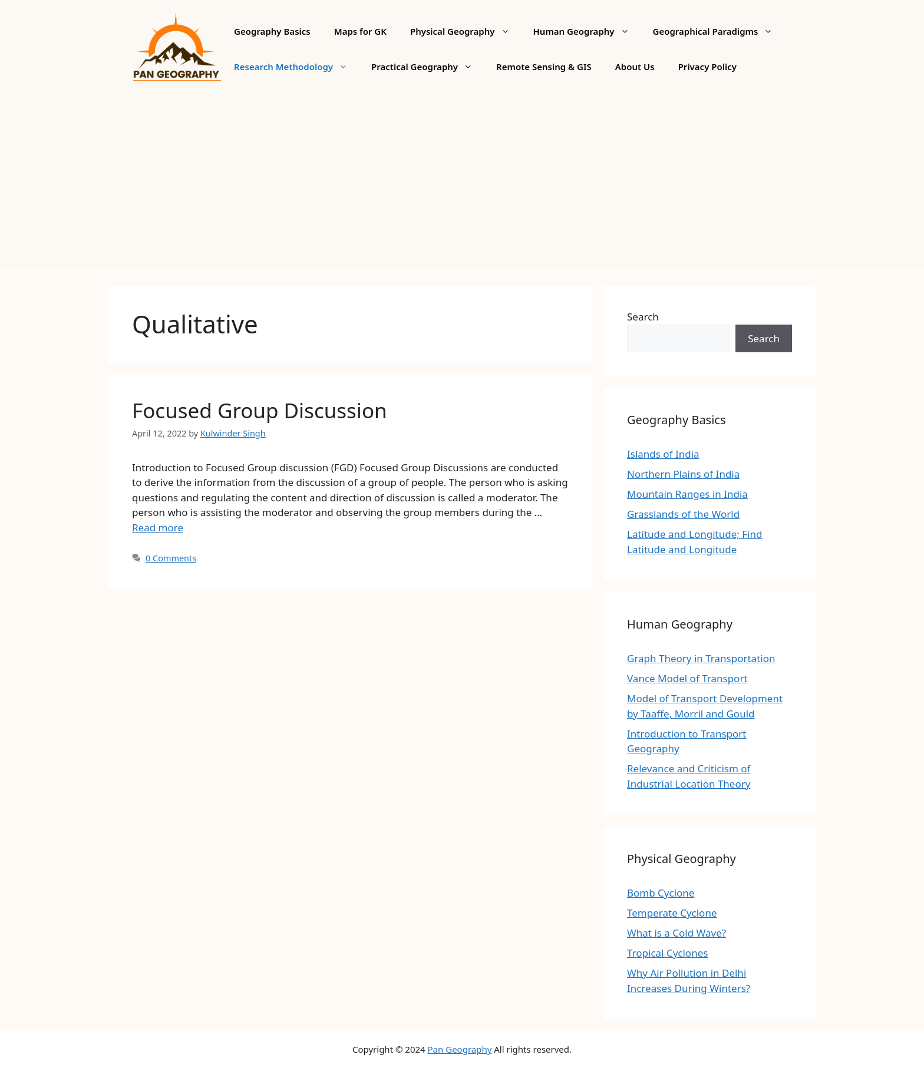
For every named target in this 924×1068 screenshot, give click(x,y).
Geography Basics (272, 31)
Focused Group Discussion (259, 410)
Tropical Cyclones (667, 953)
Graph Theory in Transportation (701, 658)
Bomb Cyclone (660, 893)
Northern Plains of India (683, 474)
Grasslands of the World (683, 514)
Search (643, 316)
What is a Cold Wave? (676, 933)
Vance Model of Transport (687, 678)
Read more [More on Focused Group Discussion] (157, 527)
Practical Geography (427, 66)
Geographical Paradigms (719, 31)
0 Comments (171, 558)
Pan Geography (460, 1049)
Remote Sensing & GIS (544, 66)
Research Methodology (296, 66)
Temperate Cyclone (672, 913)
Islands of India (663, 454)
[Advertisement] (462, 185)
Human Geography (587, 31)
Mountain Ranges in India (687, 494)
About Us (635, 66)
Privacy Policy (707, 66)
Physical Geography (466, 31)
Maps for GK (360, 31)
